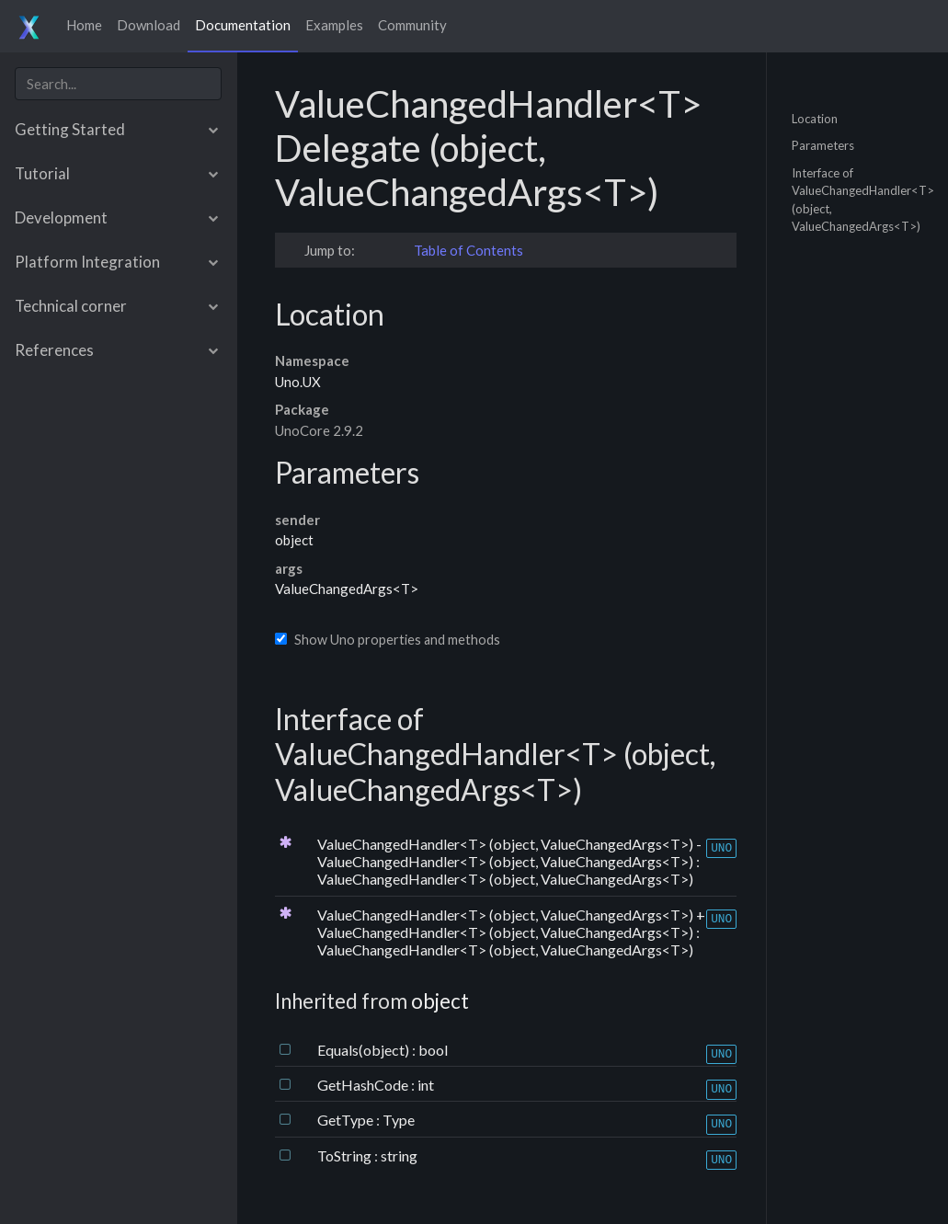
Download (148, 25)
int (425, 1084)
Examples (334, 25)
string (399, 1155)
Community (412, 25)
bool (433, 1049)
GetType (346, 1119)
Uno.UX (298, 381)
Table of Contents (468, 250)
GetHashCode (364, 1084)
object (294, 540)
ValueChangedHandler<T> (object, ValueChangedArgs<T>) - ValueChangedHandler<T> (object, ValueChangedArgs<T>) (509, 852)
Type (399, 1119)
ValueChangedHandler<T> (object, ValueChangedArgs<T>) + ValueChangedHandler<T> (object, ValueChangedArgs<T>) (511, 923)
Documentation (243, 25)
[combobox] (118, 84)
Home (84, 25)
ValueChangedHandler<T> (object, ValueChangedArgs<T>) (505, 878)
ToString (345, 1155)
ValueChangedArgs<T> (346, 588)
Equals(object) (364, 1049)
